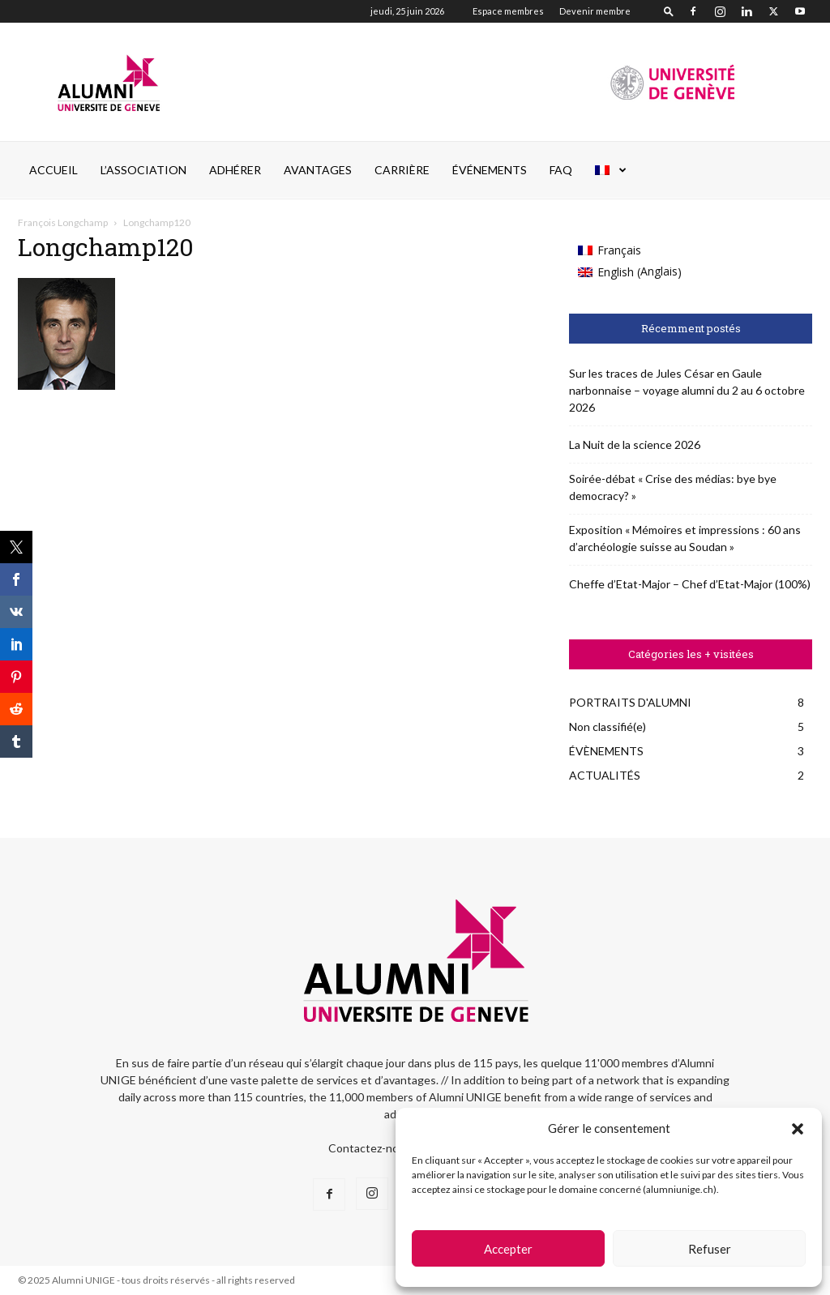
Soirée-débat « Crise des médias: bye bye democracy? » (673, 487)
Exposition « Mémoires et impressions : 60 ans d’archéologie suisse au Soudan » (685, 538)
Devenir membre (595, 11)
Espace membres (508, 11)
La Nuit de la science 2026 (634, 444)
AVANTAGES (318, 170)
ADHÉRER (235, 170)
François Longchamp (63, 222)
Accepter (508, 1249)
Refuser (709, 1249)
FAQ (561, 170)
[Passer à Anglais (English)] (630, 272)
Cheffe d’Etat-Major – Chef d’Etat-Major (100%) (690, 584)
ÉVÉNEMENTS (489, 170)
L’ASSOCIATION (143, 170)
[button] (797, 1129)
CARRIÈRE (402, 170)
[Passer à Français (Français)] (630, 250)
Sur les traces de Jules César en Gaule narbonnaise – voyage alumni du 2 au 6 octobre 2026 (687, 390)
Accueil (53, 170)
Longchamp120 (106, 247)
